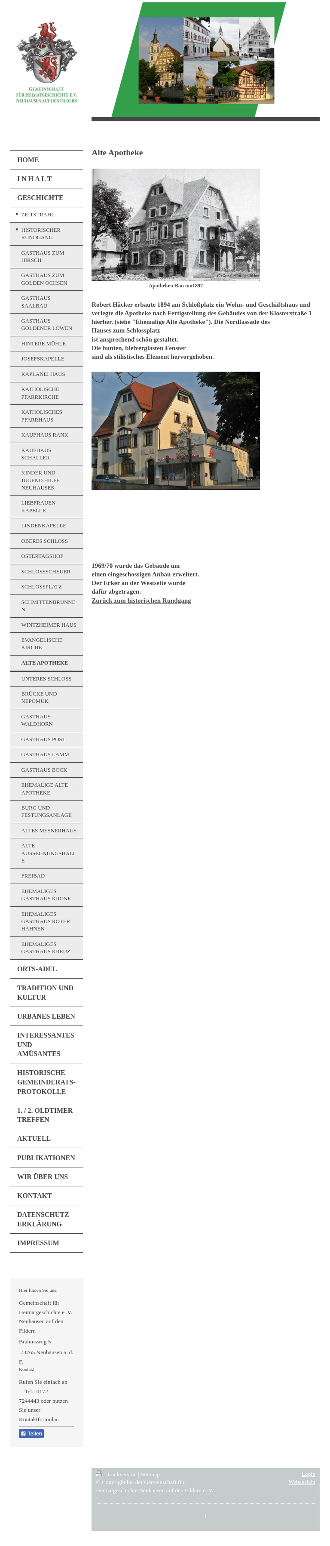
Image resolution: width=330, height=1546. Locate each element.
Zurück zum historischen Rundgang (141, 600)
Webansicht (301, 1481)
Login (308, 1474)
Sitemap (150, 1474)
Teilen (31, 1434)
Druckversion (117, 1474)
